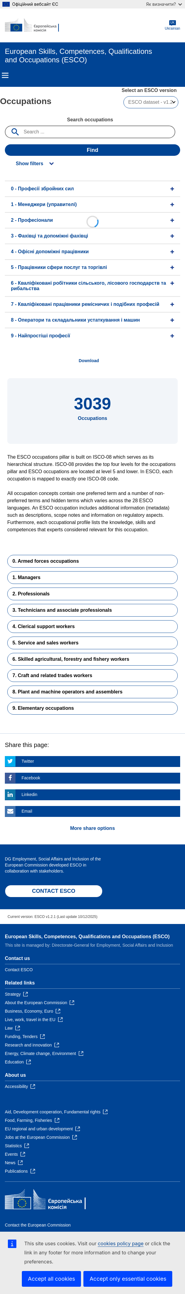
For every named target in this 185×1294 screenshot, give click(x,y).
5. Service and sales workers (45, 642)
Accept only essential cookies (127, 1279)
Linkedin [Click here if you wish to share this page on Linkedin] (29, 794)
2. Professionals (31, 593)
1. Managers (26, 577)
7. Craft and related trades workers (52, 675)
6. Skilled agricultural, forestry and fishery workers (70, 659)
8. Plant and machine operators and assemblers (67, 691)
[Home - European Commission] (34, 25)
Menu (5, 75)
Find (92, 150)
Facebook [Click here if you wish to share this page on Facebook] (31, 777)
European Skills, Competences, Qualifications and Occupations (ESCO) (87, 936)
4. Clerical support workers (43, 626)
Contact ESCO (19, 969)
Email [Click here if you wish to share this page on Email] (27, 811)
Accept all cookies (51, 1279)
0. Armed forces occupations (45, 561)
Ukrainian (172, 25)
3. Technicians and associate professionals (62, 610)
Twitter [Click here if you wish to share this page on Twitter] (28, 761)
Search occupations (90, 119)
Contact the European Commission (38, 1225)
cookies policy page (120, 1243)
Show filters (29, 163)
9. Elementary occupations (43, 708)
